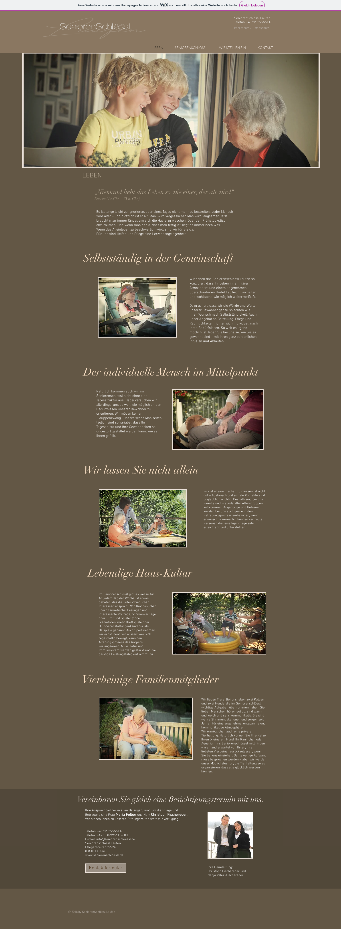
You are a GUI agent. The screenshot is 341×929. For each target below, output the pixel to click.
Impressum (241, 28)
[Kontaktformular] (105, 868)
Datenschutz (260, 28)
